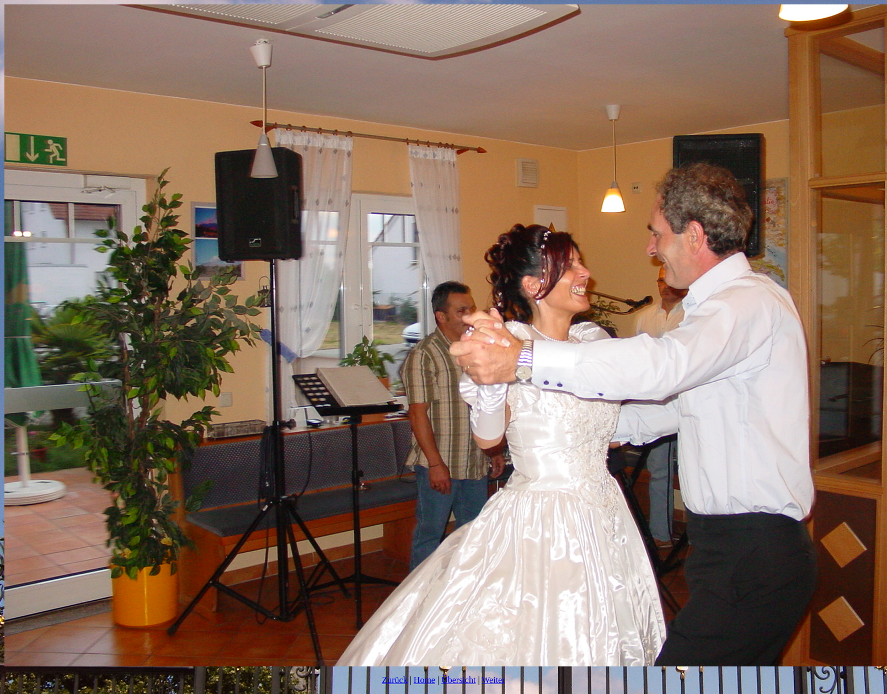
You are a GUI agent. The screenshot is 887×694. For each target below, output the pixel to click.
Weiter (493, 680)
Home (424, 680)
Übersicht (458, 680)
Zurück (394, 680)
